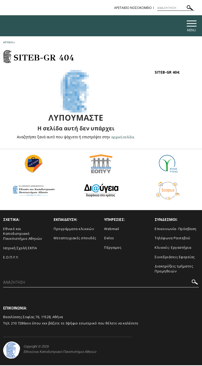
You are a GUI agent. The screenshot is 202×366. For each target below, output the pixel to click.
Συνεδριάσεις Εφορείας (175, 257)
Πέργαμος (112, 248)
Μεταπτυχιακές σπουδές (75, 239)
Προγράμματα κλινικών (74, 229)
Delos (109, 239)
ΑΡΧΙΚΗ (8, 43)
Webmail (111, 229)
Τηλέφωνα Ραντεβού (172, 239)
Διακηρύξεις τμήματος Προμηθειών (174, 269)
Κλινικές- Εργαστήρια (173, 248)
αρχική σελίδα (123, 137)
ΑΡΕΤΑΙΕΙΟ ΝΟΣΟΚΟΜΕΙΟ (133, 8)
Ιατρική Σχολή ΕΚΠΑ (20, 248)
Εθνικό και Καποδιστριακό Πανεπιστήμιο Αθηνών (22, 234)
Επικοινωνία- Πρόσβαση (175, 229)
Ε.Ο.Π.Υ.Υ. (11, 258)
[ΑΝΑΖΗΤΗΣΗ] (175, 8)
